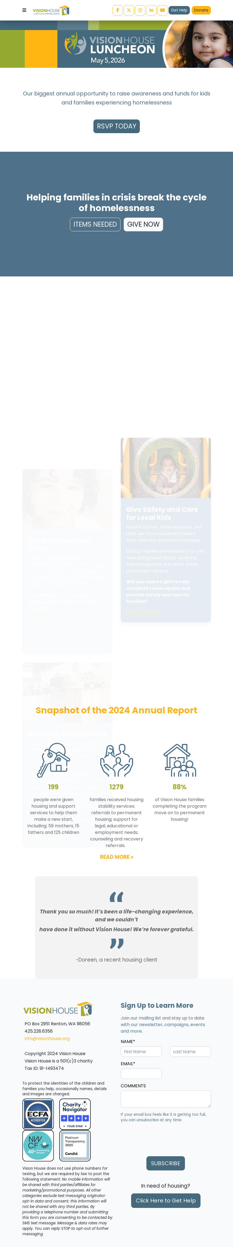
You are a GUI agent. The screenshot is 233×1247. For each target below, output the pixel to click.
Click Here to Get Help (166, 1200)
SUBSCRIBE (165, 1163)
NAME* (128, 1041)
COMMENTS (133, 1085)
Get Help (179, 10)
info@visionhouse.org (47, 1038)
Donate (201, 10)
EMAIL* (128, 1063)
